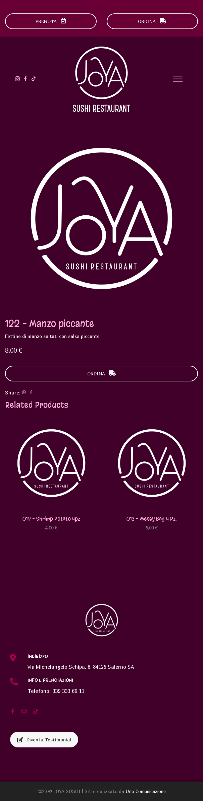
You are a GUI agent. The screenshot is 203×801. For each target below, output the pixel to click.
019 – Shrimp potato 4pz (51, 518)
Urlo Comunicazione (145, 791)
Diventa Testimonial (44, 740)
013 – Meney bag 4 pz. (151, 518)
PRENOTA (51, 21)
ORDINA (152, 21)
